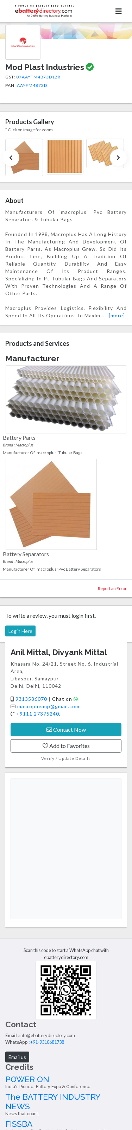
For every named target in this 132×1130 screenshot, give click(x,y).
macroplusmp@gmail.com (48, 706)
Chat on (65, 699)
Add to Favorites (66, 745)
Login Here (20, 631)
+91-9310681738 (47, 1042)
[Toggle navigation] (118, 11)
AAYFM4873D (32, 85)
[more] (117, 315)
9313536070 (32, 699)
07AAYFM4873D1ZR (38, 77)
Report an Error (112, 588)
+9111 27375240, (38, 714)
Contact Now (66, 729)
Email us (17, 1057)
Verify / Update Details (66, 758)
